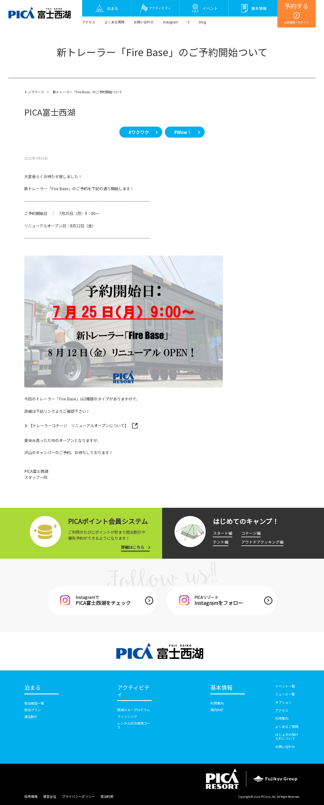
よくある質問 (114, 22)
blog (202, 22)
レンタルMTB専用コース (133, 725)
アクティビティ (133, 691)
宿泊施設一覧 (34, 703)
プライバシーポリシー (78, 796)
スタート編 (222, 533)
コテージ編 (251, 533)
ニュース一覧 (285, 694)
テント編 (220, 542)
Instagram (170, 22)
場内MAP (217, 709)
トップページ (34, 91)
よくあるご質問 (286, 726)
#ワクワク (138, 132)
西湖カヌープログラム (133, 709)
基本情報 (221, 687)
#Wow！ (182, 132)
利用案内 (217, 703)
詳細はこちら (132, 547)
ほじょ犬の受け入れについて (286, 736)
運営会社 (49, 796)
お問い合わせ (144, 22)
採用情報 (31, 796)
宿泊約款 (107, 796)
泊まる (32, 687)
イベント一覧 (285, 686)
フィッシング (127, 716)
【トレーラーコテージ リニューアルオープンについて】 (79, 425)
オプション (283, 702)
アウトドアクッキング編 (262, 542)
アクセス (88, 22)
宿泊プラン (32, 709)
